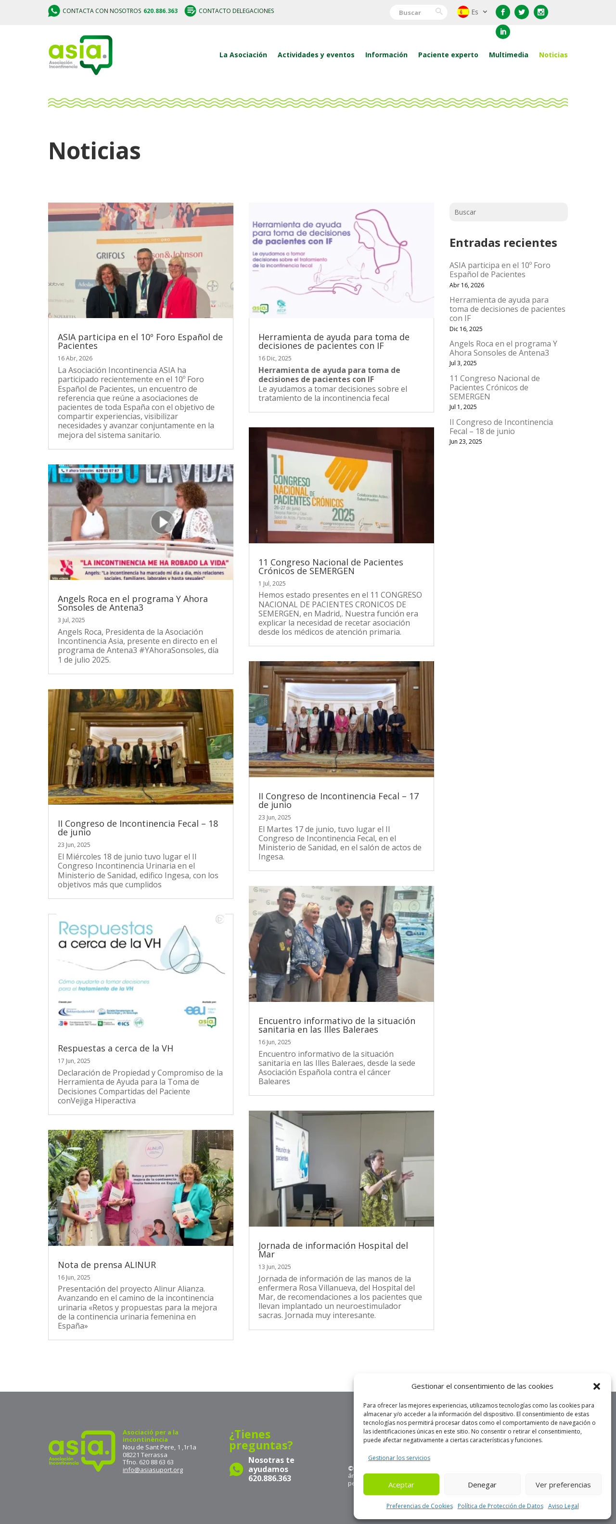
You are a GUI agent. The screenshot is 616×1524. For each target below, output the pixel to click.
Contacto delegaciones (229, 11)
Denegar (482, 1484)
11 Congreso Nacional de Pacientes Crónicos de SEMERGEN (330, 566)
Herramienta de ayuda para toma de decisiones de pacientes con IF (334, 341)
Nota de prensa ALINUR (107, 1264)
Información (386, 54)
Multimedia (508, 54)
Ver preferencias (563, 1484)
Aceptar (401, 1484)
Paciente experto (448, 54)
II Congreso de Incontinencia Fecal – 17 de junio (338, 800)
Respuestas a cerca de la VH (115, 1048)
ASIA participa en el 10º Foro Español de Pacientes (140, 341)
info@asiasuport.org (153, 1469)
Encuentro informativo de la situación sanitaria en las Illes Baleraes (336, 1025)
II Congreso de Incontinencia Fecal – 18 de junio (138, 828)
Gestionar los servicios (399, 1458)
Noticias (553, 54)
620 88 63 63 (156, 1462)
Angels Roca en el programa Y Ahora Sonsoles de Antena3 (133, 603)
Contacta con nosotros (113, 11)
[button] (597, 1386)
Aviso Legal (563, 1506)
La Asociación (243, 54)
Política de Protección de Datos (500, 1506)
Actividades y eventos (316, 54)
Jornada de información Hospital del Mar (333, 1250)
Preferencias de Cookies (419, 1506)
